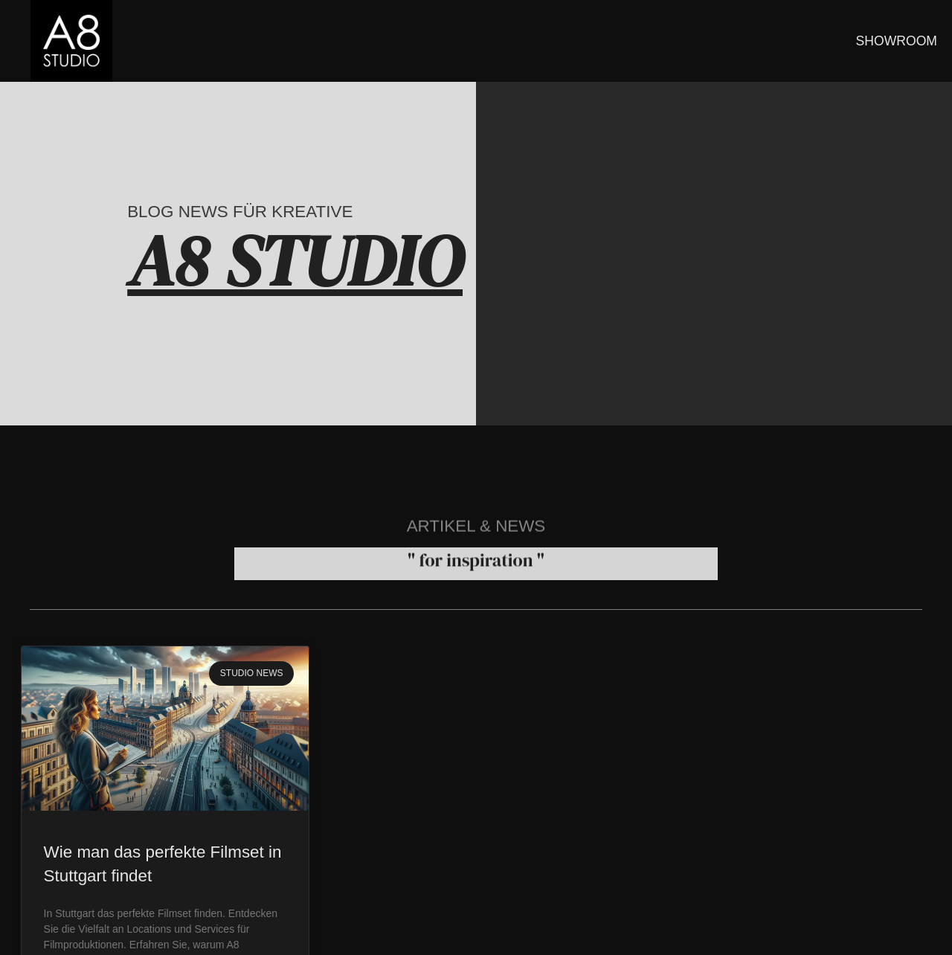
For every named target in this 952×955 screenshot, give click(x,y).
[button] (32, 922)
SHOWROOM (896, 40)
